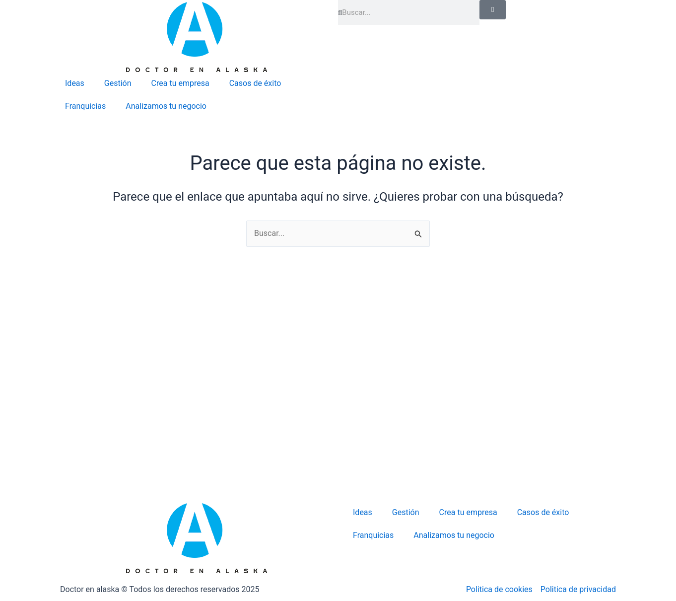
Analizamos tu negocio (166, 106)
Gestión (118, 83)
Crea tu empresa (180, 83)
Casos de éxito (255, 83)
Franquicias (85, 106)
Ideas (74, 83)
